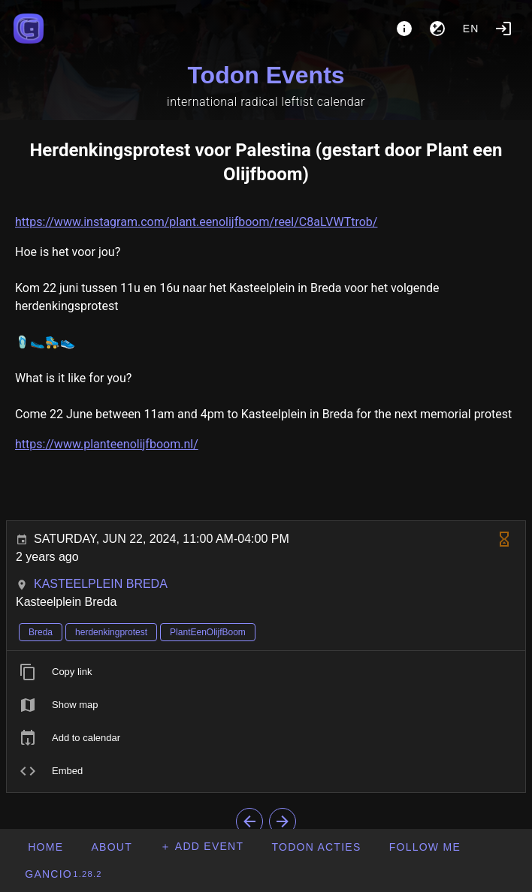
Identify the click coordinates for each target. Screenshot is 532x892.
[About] (404, 28)
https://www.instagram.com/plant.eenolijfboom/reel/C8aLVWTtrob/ (196, 222)
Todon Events (265, 75)
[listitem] (266, 672)
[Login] (503, 28)
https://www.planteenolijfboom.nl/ (106, 444)
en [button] (471, 29)
